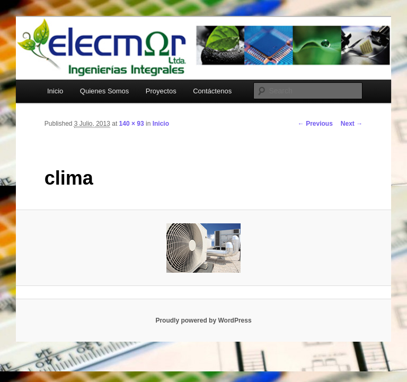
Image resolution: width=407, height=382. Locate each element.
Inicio (55, 91)
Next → (351, 123)
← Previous (315, 123)
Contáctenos (212, 91)
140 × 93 (131, 123)
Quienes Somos (104, 91)
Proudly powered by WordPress (203, 320)
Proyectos (161, 91)
